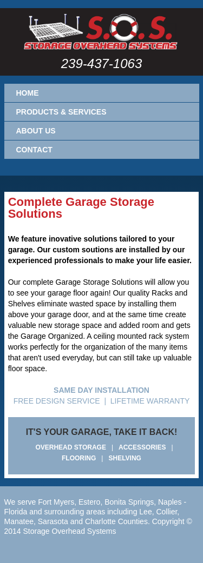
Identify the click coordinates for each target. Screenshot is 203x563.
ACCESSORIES (142, 447)
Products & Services (61, 112)
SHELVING (124, 458)
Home (27, 93)
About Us (36, 130)
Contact (34, 149)
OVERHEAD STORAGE (70, 447)
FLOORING (79, 458)
